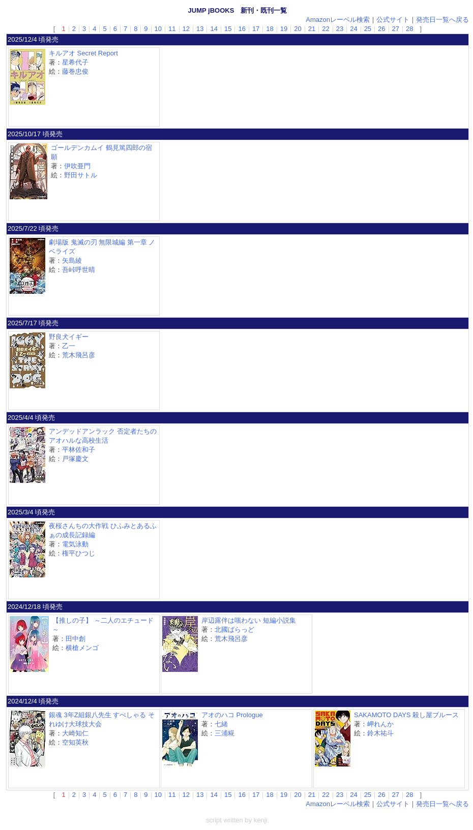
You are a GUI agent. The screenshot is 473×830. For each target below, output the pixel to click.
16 (241, 29)
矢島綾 (72, 260)
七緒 (221, 724)
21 (311, 29)
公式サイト (392, 19)
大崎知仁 (75, 733)
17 (255, 29)
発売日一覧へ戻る (442, 19)
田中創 (75, 638)
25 (367, 29)
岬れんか (380, 724)
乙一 (68, 346)
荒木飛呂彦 (78, 355)
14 (213, 29)
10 (158, 29)
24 (353, 29)
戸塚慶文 (75, 459)
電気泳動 (75, 544)
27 (395, 29)
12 (186, 29)
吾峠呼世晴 (78, 269)
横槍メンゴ (82, 648)
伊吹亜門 (77, 166)
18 (269, 29)
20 (297, 29)
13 (199, 29)
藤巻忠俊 (75, 71)
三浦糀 (224, 733)
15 (227, 29)
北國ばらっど (234, 629)
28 (409, 29)
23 (339, 29)
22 (325, 29)
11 (171, 29)
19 (283, 29)
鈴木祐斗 (380, 733)
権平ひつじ (78, 553)
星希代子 (75, 62)
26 (381, 29)
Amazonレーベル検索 (338, 19)
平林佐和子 (78, 449)
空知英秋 (75, 742)
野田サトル (80, 175)
